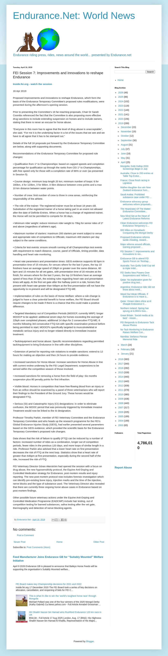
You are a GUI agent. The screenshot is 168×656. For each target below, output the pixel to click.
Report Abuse (123, 467)
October (125, 136)
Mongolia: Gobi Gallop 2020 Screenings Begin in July (134, 167)
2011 (121, 390)
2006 (121, 412)
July (123, 149)
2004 (121, 420)
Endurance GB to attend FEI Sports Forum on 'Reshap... (135, 259)
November (126, 131)
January (125, 353)
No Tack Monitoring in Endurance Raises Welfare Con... (137, 331)
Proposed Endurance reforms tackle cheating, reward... (135, 238)
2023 (121, 105)
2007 (121, 407)
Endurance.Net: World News (74, 15)
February (126, 349)
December (126, 127)
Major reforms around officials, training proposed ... (135, 245)
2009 (121, 399)
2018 (121, 359)
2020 (121, 119)
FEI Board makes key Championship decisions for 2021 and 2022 (49, 584)
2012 (121, 385)
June (123, 153)
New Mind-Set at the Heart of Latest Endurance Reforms (135, 217)
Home (59, 542)
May (123, 158)
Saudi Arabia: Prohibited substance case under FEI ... (136, 196)
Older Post (99, 542)
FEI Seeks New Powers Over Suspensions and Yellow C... (135, 274)
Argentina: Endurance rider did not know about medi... (137, 288)
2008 (121, 403)
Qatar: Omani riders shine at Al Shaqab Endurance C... (135, 302)
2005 (121, 416)
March (124, 345)
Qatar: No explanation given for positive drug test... (136, 281)
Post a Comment (25, 535)
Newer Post (19, 542)
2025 (121, 97)
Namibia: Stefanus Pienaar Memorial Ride (133, 338)
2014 (121, 376)
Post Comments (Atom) (38, 547)
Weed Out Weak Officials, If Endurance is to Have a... (134, 295)
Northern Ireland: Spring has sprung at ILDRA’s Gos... (134, 309)
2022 (121, 110)
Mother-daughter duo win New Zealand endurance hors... (135, 188)
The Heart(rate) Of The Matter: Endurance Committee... (135, 210)
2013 (121, 381)
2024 (121, 101)
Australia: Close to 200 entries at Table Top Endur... (136, 174)
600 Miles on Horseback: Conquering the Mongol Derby (136, 231)
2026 (121, 92)
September (126, 140)
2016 (121, 368)
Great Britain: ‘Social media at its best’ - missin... (136, 316)
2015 (121, 372)
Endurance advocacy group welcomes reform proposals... (136, 203)
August (124, 144)
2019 (121, 123)
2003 (121, 425)
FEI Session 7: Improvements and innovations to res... (137, 252)
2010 (121, 394)
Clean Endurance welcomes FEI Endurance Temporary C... (136, 224)
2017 (121, 363)
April (123, 162)
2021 (121, 114)
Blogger (90, 641)
